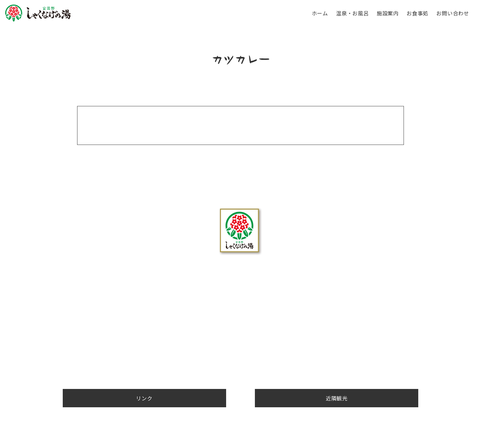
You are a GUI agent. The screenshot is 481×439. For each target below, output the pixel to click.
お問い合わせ (452, 13)
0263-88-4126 (240, 313)
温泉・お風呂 (352, 13)
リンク (350, 362)
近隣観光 (319, 362)
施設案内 (388, 13)
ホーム (320, 13)
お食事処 (417, 13)
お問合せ (240, 341)
